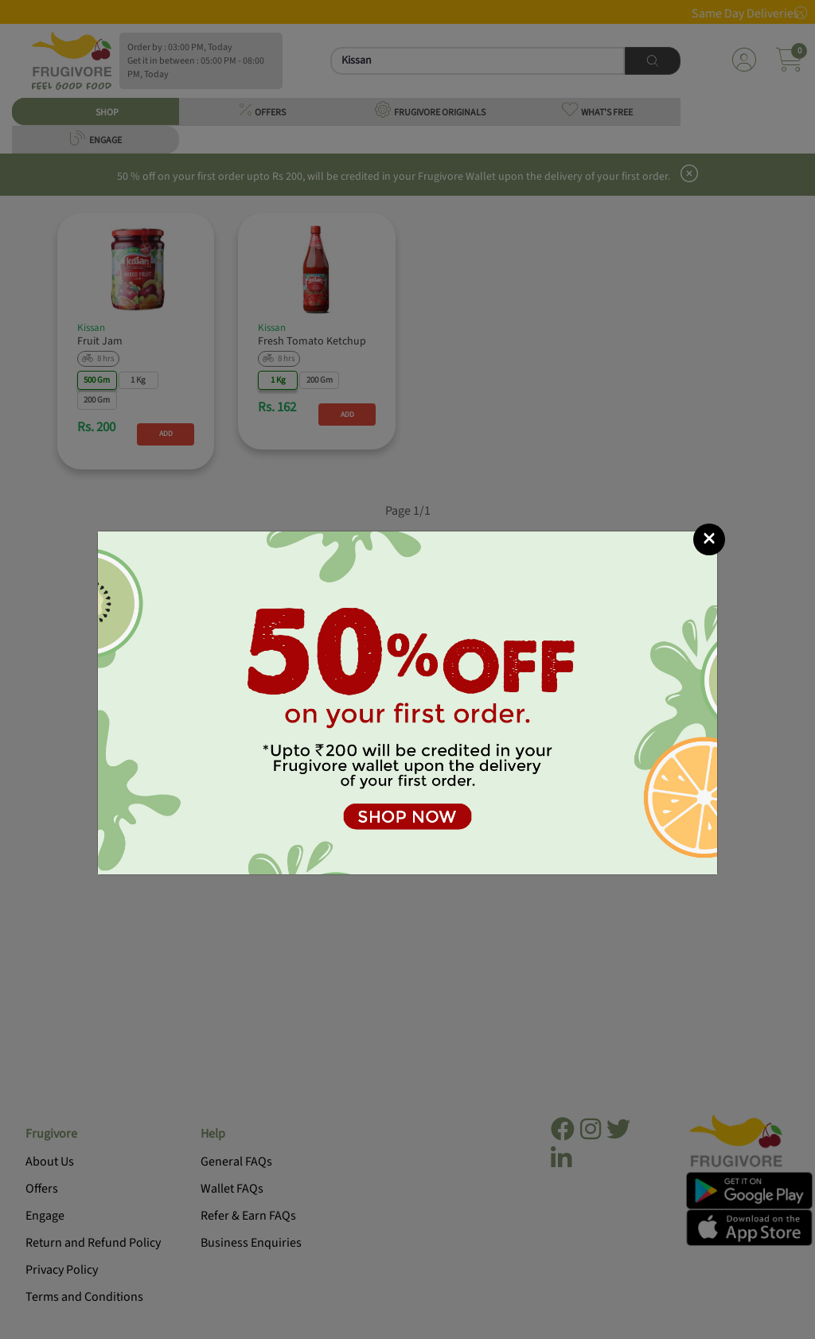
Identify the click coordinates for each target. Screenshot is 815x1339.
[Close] (709, 539)
